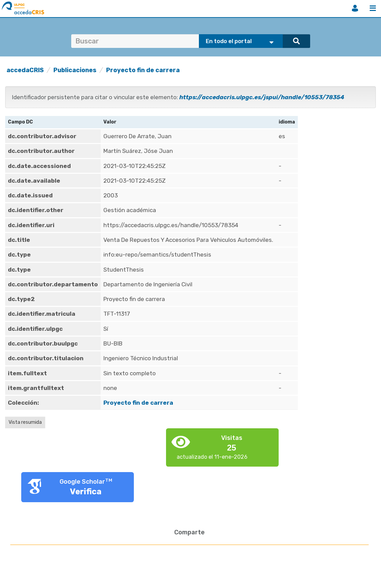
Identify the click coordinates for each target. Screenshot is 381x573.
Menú (373, 8)
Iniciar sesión (355, 8)
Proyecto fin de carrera (143, 70)
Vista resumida (25, 422)
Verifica (86, 491)
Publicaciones (75, 70)
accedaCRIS (25, 70)
